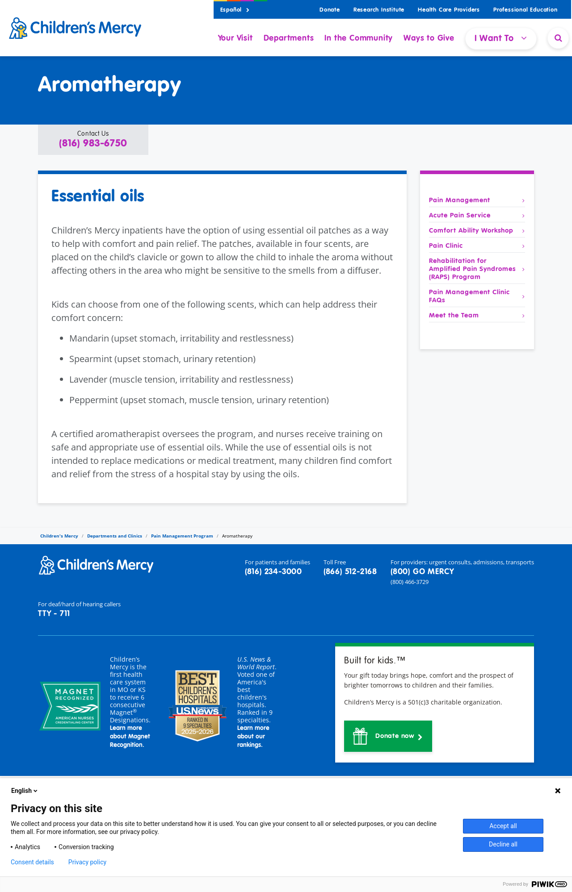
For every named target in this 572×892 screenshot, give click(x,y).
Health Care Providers (449, 10)
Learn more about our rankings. (253, 736)
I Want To (501, 38)
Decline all (503, 844)
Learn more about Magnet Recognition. (130, 736)
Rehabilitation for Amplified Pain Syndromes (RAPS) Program (477, 269)
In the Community (358, 38)
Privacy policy (87, 862)
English (25, 790)
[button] (93, 140)
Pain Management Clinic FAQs (477, 296)
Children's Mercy (59, 536)
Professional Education (525, 10)
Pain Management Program (182, 536)
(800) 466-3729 (410, 582)
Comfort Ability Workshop (477, 231)
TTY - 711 (54, 614)
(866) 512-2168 (350, 572)
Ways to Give (429, 38)
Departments (289, 38)
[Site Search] (558, 38)
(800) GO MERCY (422, 572)
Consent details (32, 862)
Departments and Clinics (114, 536)
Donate (330, 10)
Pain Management (477, 200)
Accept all (503, 825)
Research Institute (378, 10)
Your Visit (235, 38)
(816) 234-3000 (273, 572)
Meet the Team (477, 316)
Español (235, 10)
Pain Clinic (477, 246)
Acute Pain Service (477, 216)
